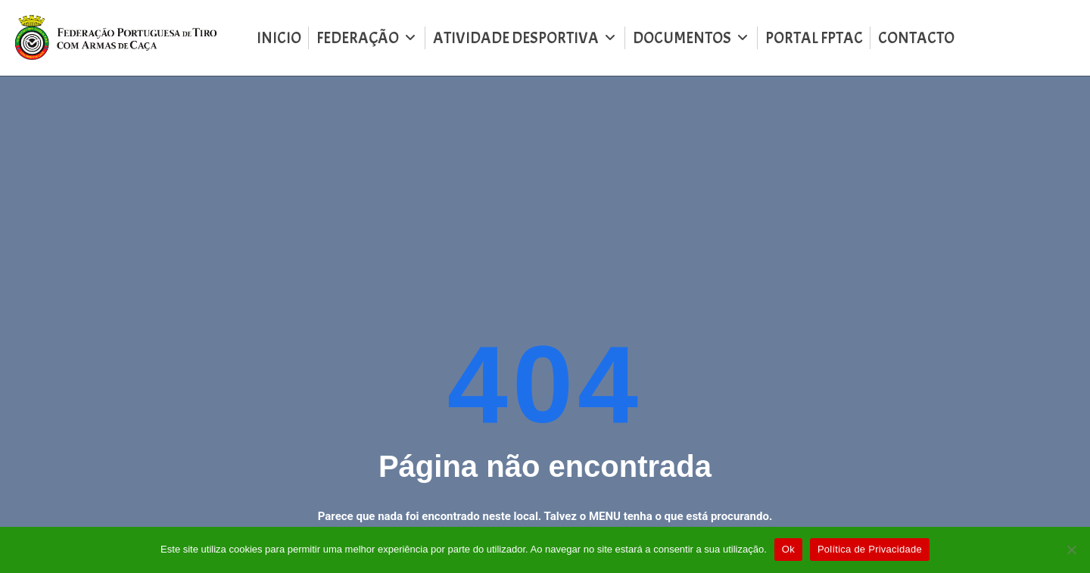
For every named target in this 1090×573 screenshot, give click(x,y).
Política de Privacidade (870, 549)
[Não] (1071, 549)
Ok (788, 549)
